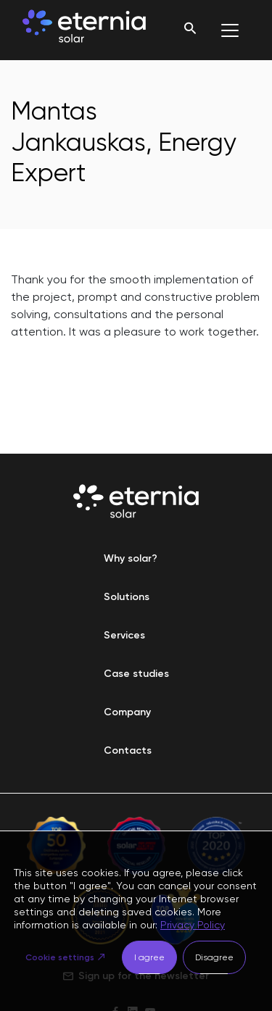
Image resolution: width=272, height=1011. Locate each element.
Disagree (214, 957)
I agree (149, 957)
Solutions (126, 597)
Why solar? (130, 558)
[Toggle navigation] (230, 30)
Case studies (136, 673)
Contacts (128, 750)
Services (124, 635)
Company (127, 712)
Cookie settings (59, 957)
